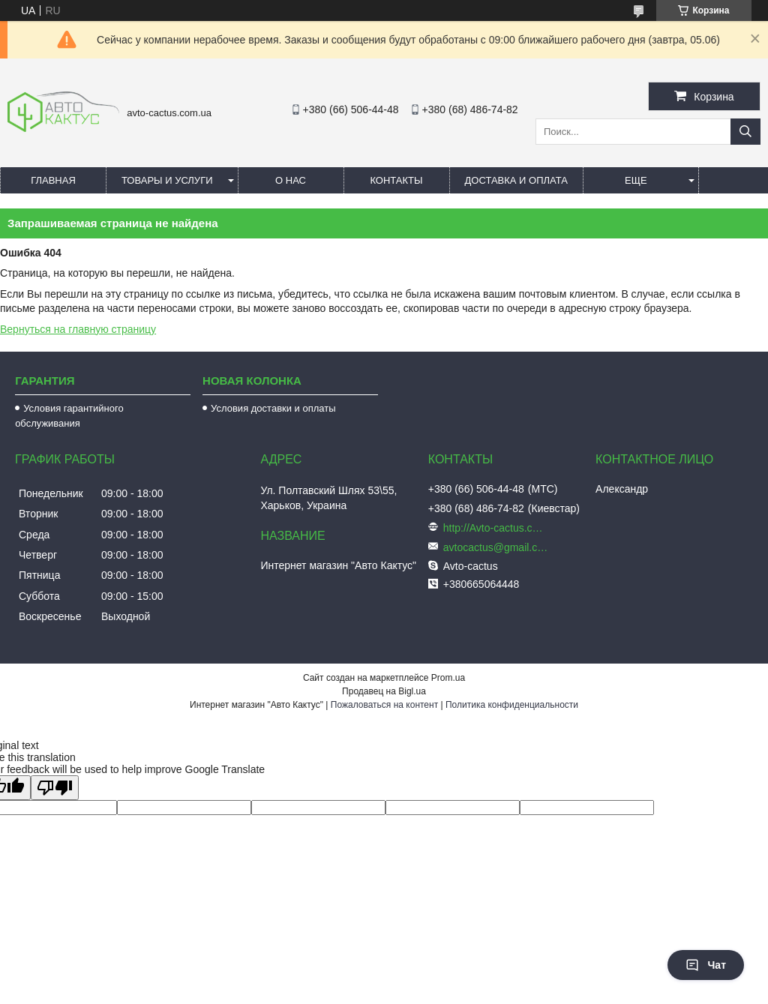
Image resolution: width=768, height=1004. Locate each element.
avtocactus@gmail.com (495, 547)
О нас (290, 180)
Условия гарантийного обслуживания (69, 416)
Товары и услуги (167, 180)
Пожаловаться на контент (384, 705)
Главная (53, 180)
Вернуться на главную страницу (78, 329)
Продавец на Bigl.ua (384, 691)
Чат (706, 965)
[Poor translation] (55, 787)
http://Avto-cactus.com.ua (495, 528)
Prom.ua (448, 678)
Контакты (396, 180)
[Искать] (745, 131)
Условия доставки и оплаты (273, 408)
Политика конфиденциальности (512, 705)
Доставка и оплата (516, 180)
